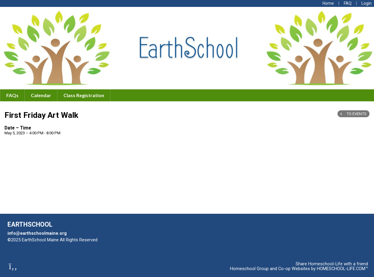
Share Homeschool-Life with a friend (332, 264)
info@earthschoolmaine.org (37, 233)
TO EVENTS (353, 114)
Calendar (41, 95)
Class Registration (83, 95)
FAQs (12, 95)
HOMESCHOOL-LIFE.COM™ (342, 268)
